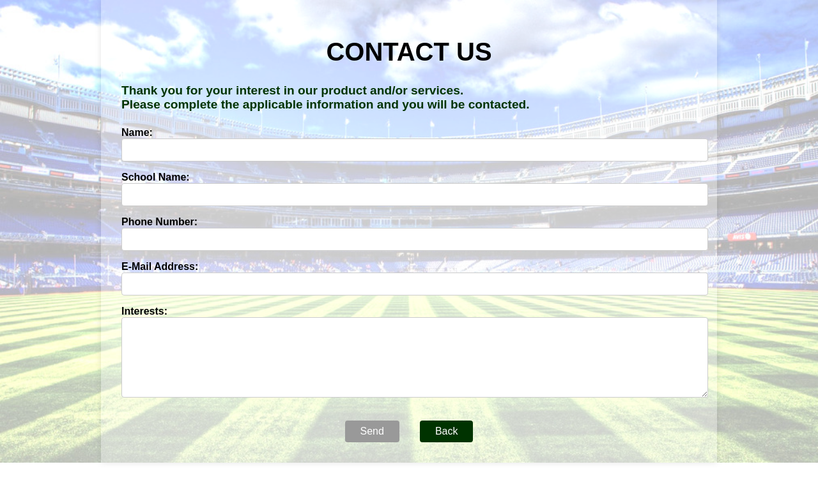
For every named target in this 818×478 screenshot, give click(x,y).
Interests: (144, 311)
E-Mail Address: (159, 266)
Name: (137, 132)
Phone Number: (159, 221)
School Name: (155, 177)
